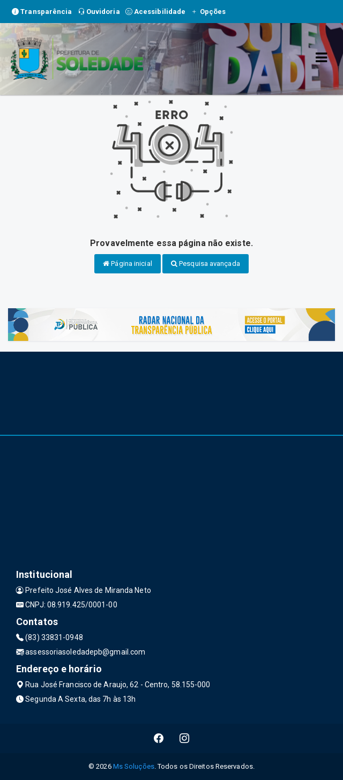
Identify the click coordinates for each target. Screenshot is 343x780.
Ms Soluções (133, 766)
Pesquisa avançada (205, 263)
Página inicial (127, 263)
